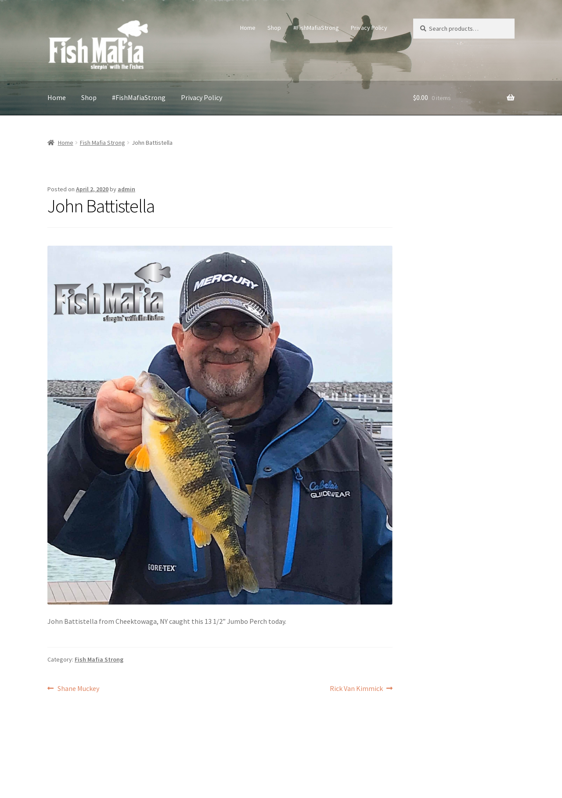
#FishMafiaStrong (316, 28)
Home (248, 28)
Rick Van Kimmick (356, 688)
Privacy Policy (369, 28)
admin (126, 189)
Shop (274, 28)
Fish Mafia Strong (102, 143)
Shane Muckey (78, 688)
